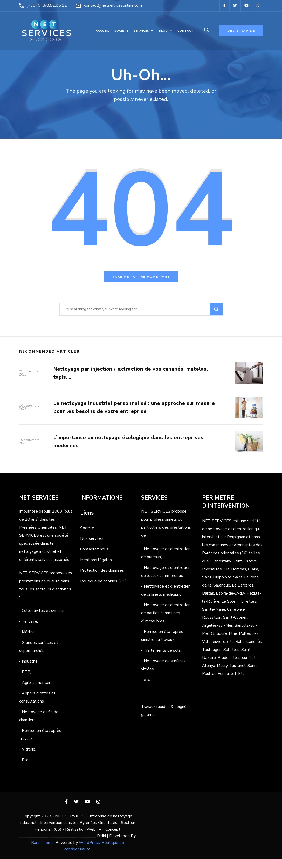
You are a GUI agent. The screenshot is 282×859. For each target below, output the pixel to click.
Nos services (92, 538)
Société (121, 31)
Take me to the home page (141, 277)
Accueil (102, 31)
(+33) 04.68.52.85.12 (46, 5)
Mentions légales (96, 560)
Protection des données (102, 570)
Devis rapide (241, 31)
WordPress (89, 843)
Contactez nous (94, 549)
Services (141, 31)
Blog (163, 31)
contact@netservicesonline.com (113, 5)
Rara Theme (42, 843)
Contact (185, 31)
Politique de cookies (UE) (103, 581)
